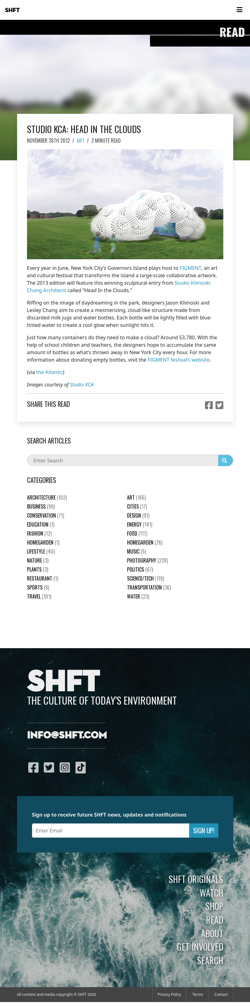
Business (41, 506)
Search (210, 960)
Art (80, 140)
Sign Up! (203, 830)
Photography (147, 560)
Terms (197, 994)
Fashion (39, 533)
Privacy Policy (169, 994)
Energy (139, 524)
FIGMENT (190, 268)
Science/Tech (145, 578)
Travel (39, 596)
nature (37, 560)
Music (136, 551)
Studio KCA (81, 384)
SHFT (12, 10)
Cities (137, 506)
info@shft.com (67, 736)
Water (138, 596)
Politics (140, 569)
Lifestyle (41, 551)
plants (37, 569)
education (40, 524)
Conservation (45, 515)
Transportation (149, 587)
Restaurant (42, 578)
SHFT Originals (196, 878)
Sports (38, 587)
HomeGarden (43, 542)
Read (214, 919)
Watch (211, 892)
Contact (221, 994)
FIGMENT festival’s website (179, 359)
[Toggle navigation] (239, 10)
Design (138, 515)
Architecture (47, 497)
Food (137, 533)
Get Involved (200, 946)
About (212, 933)
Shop (214, 905)
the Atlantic (49, 372)
